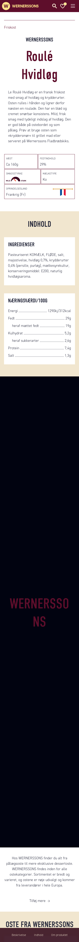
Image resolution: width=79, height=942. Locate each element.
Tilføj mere (37, 900)
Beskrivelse (19, 935)
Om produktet (59, 935)
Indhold (38, 935)
